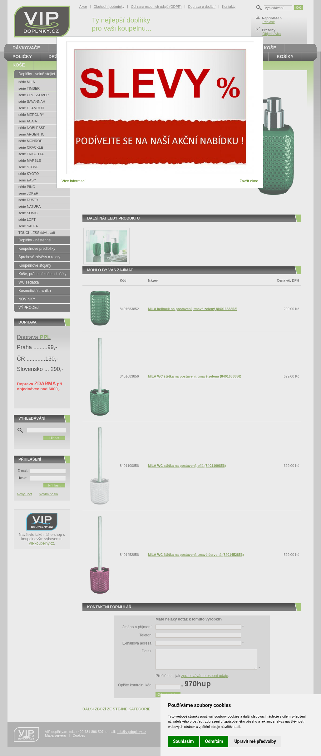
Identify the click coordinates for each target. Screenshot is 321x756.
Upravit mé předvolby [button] (255, 741)
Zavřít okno (249, 181)
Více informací (74, 181)
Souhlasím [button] (183, 741)
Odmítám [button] (214, 741)
